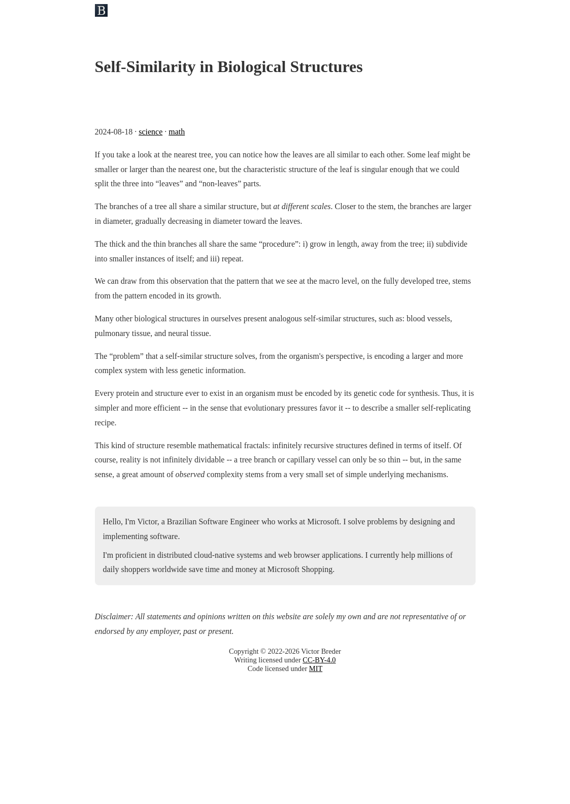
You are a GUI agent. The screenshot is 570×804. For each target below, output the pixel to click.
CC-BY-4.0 (319, 660)
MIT (315, 668)
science (150, 131)
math (177, 131)
